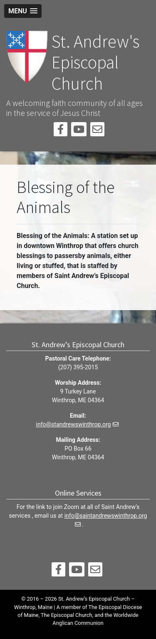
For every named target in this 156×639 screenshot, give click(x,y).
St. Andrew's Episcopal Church (95, 62)
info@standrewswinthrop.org (73, 424)
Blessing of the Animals (65, 197)
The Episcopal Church (66, 615)
